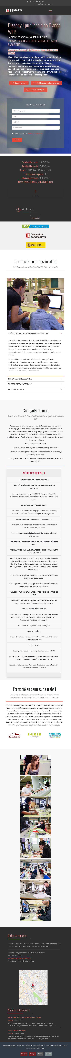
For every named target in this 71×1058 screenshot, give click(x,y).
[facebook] (27, 1)
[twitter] (30, 1)
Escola (10, 1020)
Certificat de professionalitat (46, 84)
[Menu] (50, 10)
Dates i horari (18, 84)
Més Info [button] (48, 1054)
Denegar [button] (32, 1054)
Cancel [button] (40, 1054)
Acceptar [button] (24, 1054)
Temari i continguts (35, 90)
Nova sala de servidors (17, 1030)
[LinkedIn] (40, 1)
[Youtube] (37, 1)
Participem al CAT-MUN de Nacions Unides (24, 1017)
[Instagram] (33, 1)
